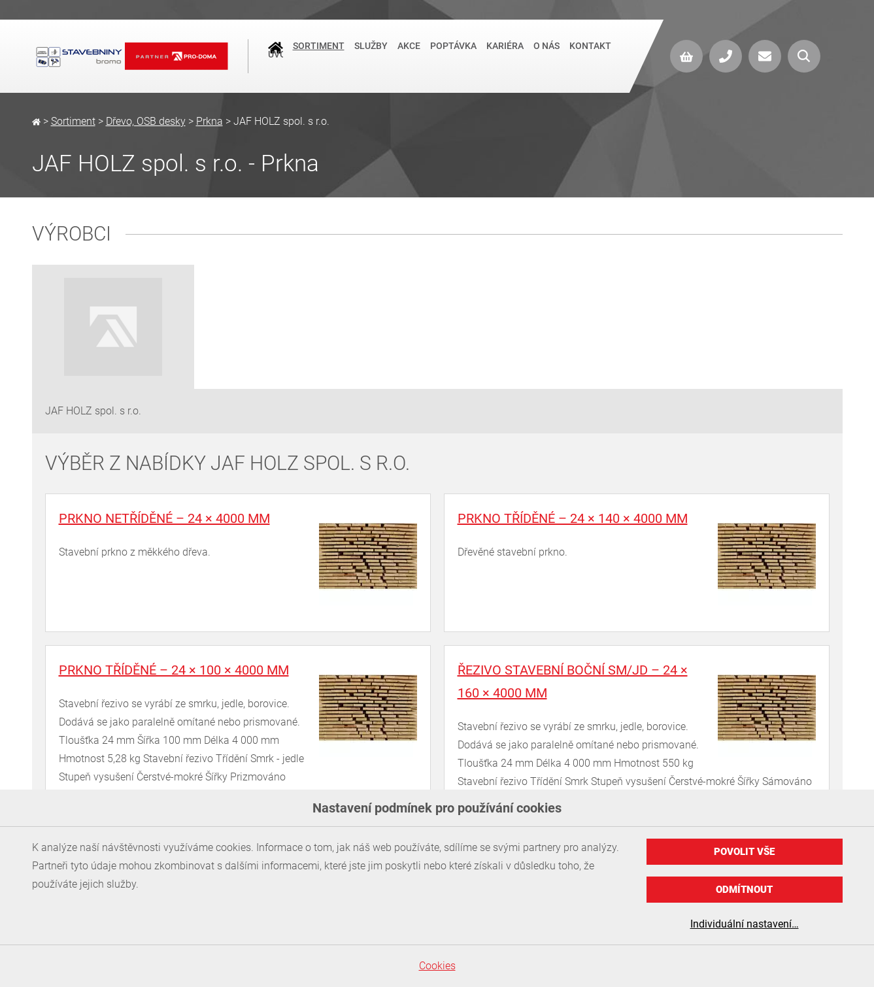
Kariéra (505, 54)
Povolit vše (744, 852)
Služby (371, 54)
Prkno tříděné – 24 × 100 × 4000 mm (174, 670)
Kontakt (590, 54)
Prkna (209, 121)
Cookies (437, 966)
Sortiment (319, 54)
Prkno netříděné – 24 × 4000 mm (164, 518)
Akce (408, 54)
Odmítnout (744, 889)
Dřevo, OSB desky (146, 121)
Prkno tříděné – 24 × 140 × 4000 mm (573, 518)
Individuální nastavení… (744, 924)
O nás (546, 54)
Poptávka (453, 54)
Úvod (275, 56)
